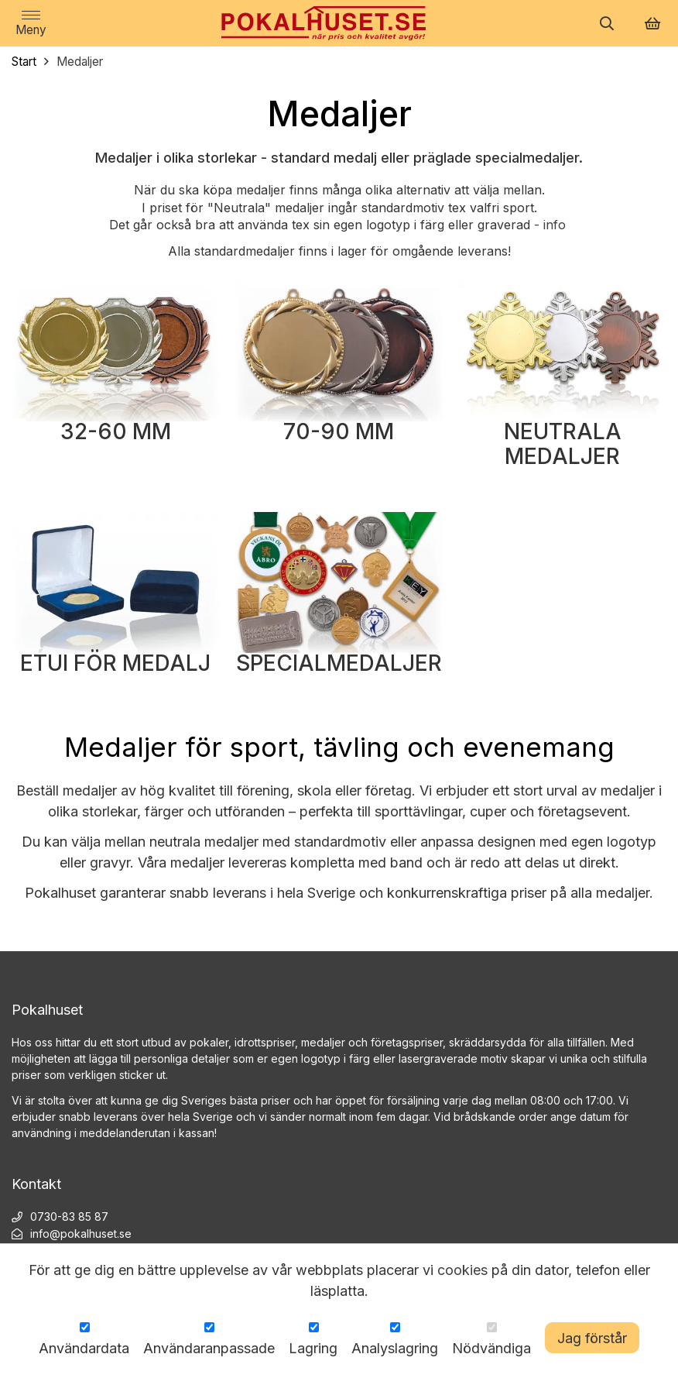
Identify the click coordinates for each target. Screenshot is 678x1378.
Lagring (313, 1348)
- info (552, 224)
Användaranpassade (209, 1348)
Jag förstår (592, 1338)
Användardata (84, 1348)
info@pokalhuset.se (81, 1233)
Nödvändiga (491, 1348)
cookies (462, 1270)
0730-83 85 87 (69, 1216)
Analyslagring (394, 1348)
